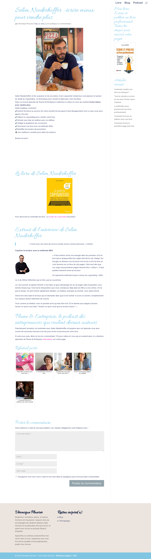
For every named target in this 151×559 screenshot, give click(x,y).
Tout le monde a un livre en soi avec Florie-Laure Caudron (124, 99)
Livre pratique (51, 24)
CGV (74, 556)
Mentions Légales (63, 556)
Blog (127, 3)
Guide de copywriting (58, 217)
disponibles (48, 339)
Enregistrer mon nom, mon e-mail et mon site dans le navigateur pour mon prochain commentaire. (59, 477)
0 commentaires (64, 24)
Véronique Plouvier (25, 24)
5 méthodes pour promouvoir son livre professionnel (122, 109)
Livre (118, 3)
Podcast (138, 3)
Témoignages (64, 521)
